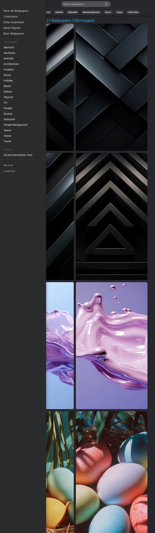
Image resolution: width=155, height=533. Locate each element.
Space (108, 12)
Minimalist (72, 12)
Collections (133, 12)
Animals (59, 12)
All (23, 12)
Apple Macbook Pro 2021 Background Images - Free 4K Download (18, 5)
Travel (119, 12)
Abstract (46, 12)
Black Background (91, 12)
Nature (33, 12)
